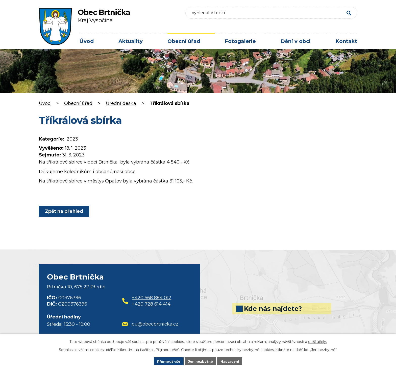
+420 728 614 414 (151, 304)
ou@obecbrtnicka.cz (150, 324)
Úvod (86, 41)
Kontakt (346, 41)
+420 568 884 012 (151, 297)
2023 (72, 139)
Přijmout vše (167, 361)
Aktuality (130, 41)
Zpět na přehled (65, 211)
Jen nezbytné (200, 361)
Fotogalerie (240, 41)
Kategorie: (51, 139)
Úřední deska (121, 103)
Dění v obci (296, 41)
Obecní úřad (183, 41)
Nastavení (231, 361)
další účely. (317, 341)
